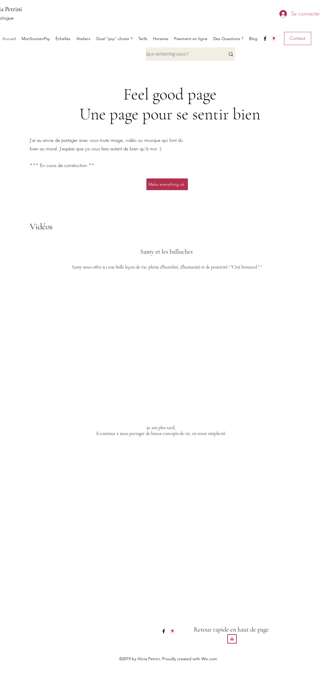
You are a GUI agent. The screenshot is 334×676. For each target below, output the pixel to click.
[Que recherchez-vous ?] (181, 54)
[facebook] (265, 39)
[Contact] (297, 38)
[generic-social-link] (274, 39)
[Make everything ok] (167, 184)
